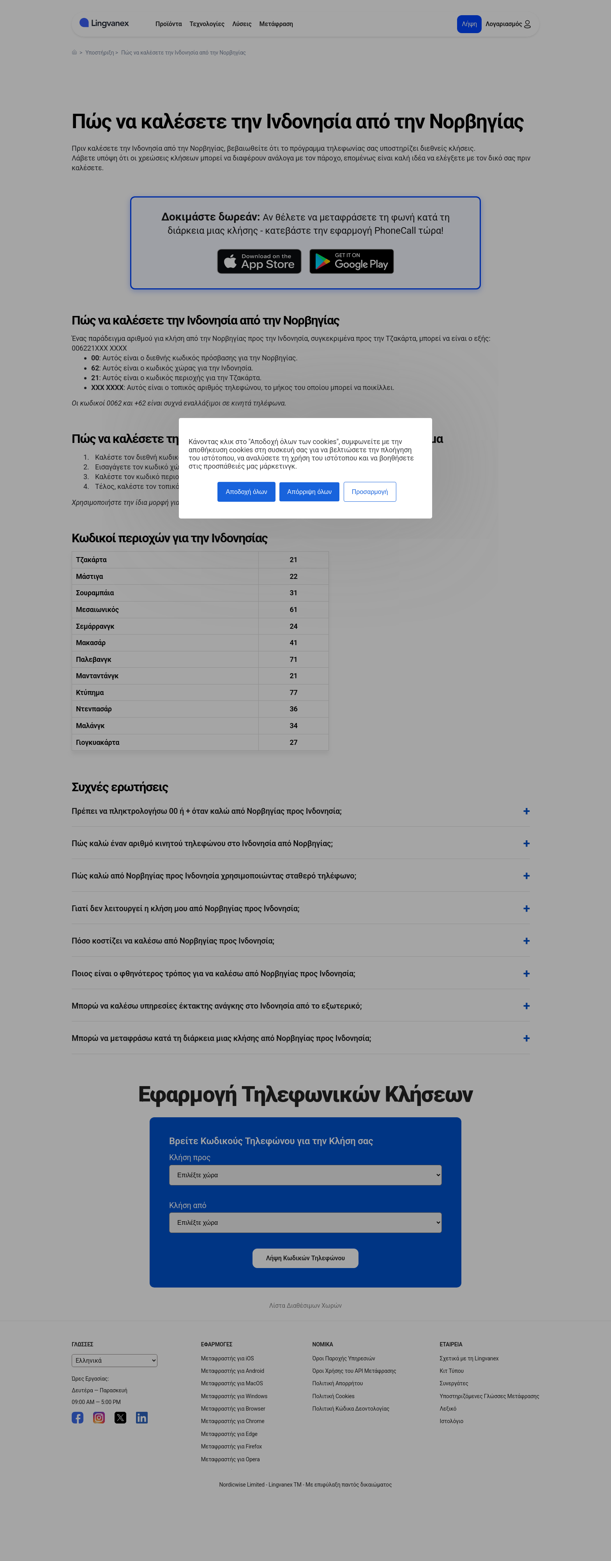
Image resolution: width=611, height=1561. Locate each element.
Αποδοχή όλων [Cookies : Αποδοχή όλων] (246, 492)
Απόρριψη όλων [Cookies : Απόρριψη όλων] (309, 492)
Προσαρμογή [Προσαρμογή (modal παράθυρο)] (370, 492)
